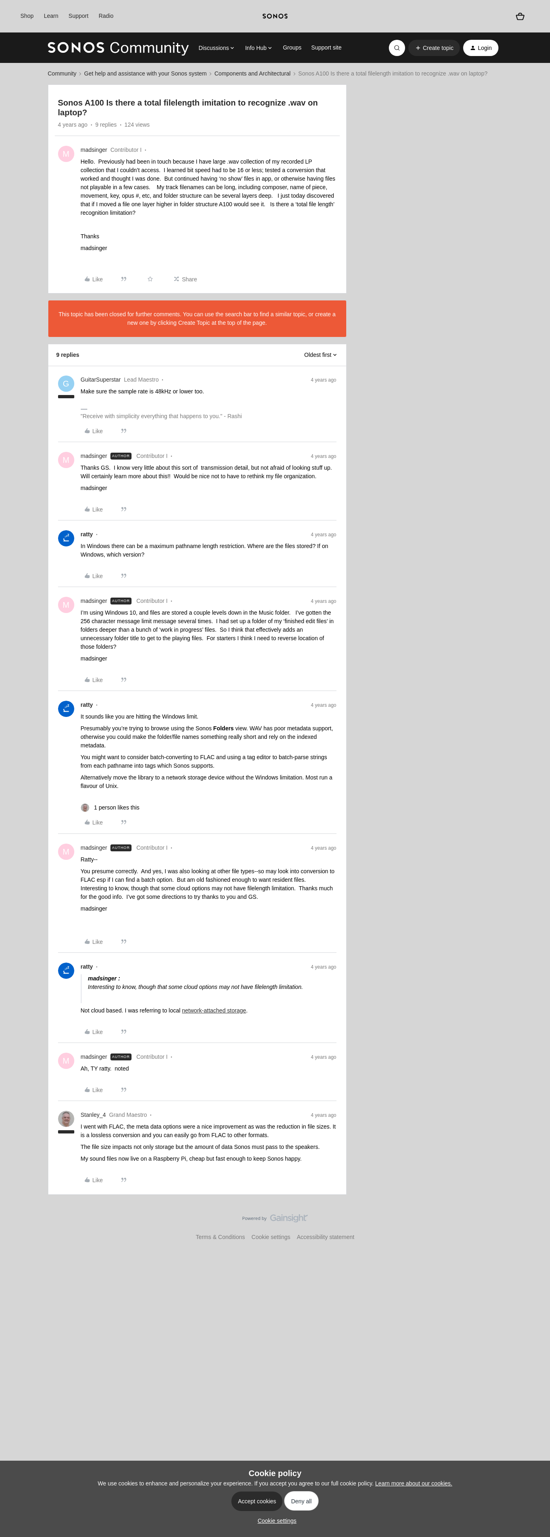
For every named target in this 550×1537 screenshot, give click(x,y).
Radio (106, 16)
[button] (434, 48)
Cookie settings (271, 1237)
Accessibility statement (325, 1237)
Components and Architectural (252, 73)
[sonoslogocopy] (275, 16)
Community (62, 73)
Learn (51, 16)
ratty (87, 534)
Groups (292, 47)
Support (78, 16)
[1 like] (110, 807)
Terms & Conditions (220, 1237)
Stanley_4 (93, 1115)
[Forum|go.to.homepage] (118, 48)
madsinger (94, 150)
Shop (27, 16)
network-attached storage (214, 1010)
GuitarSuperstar (101, 379)
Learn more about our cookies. (413, 1483)
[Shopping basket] (520, 16)
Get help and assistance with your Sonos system (145, 73)
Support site (326, 47)
